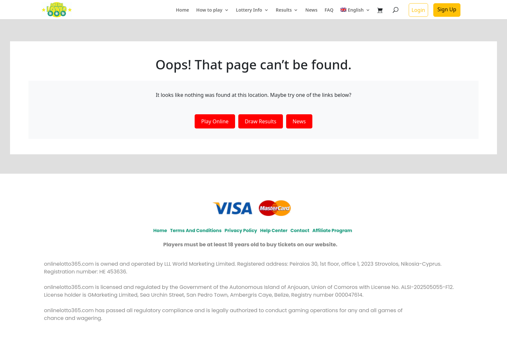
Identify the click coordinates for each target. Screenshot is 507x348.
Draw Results (260, 121)
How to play (209, 10)
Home (182, 10)
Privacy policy (241, 230)
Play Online (215, 121)
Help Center (274, 230)
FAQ (329, 10)
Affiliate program (332, 230)
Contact (299, 230)
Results (284, 10)
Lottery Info (249, 10)
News (311, 10)
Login (418, 10)
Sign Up (446, 9)
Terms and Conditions (195, 230)
